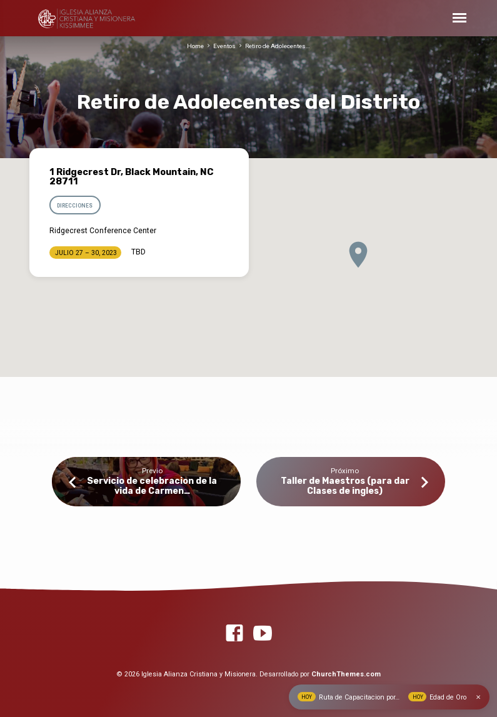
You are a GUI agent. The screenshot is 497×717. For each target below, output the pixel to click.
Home (195, 46)
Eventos (224, 46)
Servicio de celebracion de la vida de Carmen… (152, 486)
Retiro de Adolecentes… (277, 46)
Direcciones (75, 206)
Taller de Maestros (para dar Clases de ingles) (345, 486)
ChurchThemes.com (346, 674)
